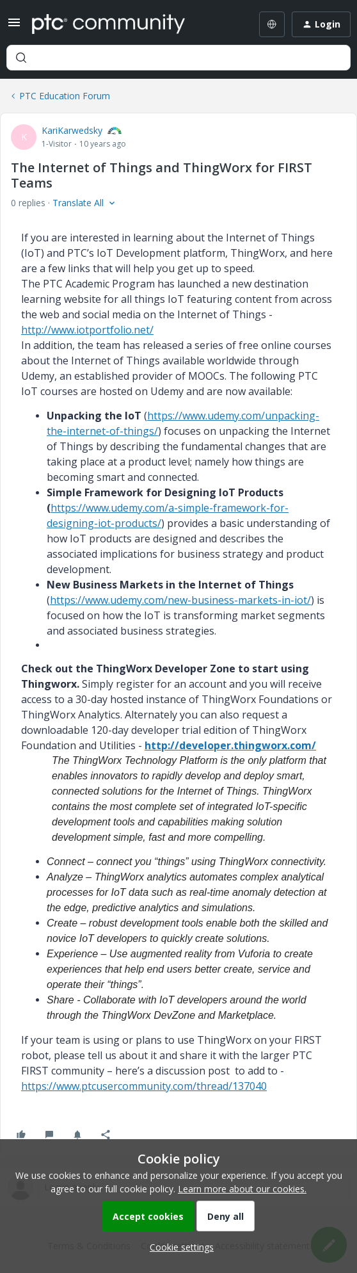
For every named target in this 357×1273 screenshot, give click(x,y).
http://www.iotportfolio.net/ (87, 330)
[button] (14, 26)
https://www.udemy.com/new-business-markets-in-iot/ (180, 600)
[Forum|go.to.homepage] (108, 24)
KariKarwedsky (72, 130)
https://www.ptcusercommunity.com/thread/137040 (144, 1086)
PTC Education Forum (64, 96)
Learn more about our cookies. (242, 1189)
